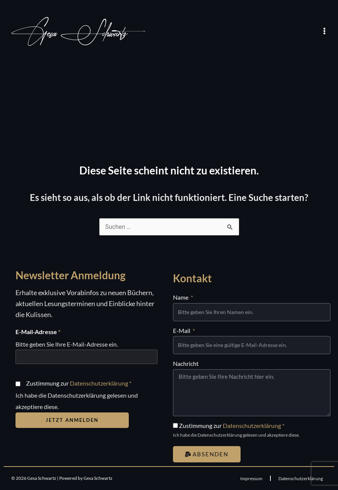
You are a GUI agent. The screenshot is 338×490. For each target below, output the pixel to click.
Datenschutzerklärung (99, 383)
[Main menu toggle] (324, 31)
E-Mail (182, 330)
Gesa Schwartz (69, 33)
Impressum (251, 478)
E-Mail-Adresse (37, 331)
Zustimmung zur (78, 383)
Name (181, 297)
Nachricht (186, 363)
